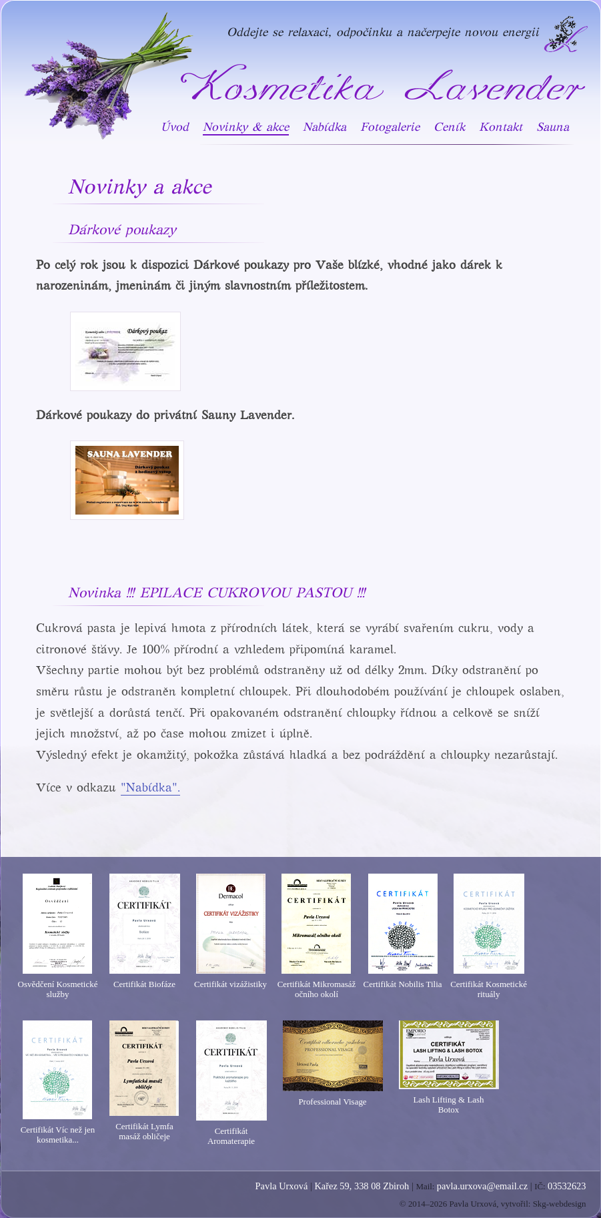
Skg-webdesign (559, 1204)
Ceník (449, 126)
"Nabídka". (150, 787)
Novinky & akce (246, 126)
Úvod (175, 126)
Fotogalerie (390, 126)
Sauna (552, 126)
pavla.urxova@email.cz (482, 1186)
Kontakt (500, 126)
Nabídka (324, 126)
